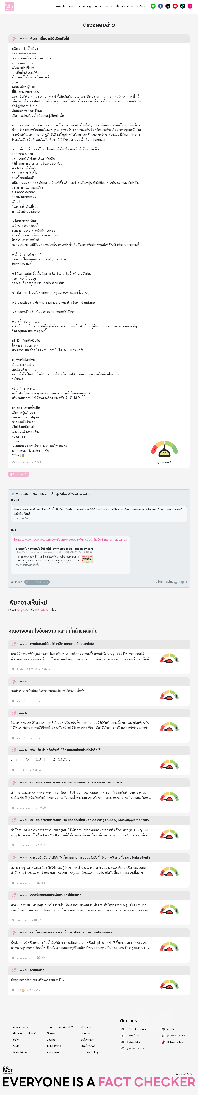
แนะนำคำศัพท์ (88, 1046)
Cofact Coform (175, 6)
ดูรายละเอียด (22, 518)
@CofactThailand (168, 6)
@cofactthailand (190, 6)
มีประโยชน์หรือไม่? (162, 582)
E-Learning (84, 7)
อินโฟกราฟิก (87, 1039)
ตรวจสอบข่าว (59, 7)
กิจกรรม (109, 7)
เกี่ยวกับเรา (127, 7)
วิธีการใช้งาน (20, 1052)
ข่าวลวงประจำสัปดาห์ (24, 1033)
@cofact (153, 6)
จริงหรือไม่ (86, 1027)
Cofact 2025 (7, 1070)
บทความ (98, 7)
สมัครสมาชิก (42, 609)
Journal (51, 1039)
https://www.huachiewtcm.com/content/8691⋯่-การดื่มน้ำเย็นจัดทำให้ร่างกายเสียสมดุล (70, 539)
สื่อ (117, 7)
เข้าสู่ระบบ (141, 6)
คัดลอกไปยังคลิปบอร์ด (37, 582)
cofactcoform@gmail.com (140, 1029)
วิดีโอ (16, 1039)
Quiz (72, 7)
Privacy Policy (89, 1052)
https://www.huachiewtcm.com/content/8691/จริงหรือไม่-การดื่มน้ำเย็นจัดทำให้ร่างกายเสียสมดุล (56, 552)
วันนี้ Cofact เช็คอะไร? (60, 1027)
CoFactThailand (182, 6)
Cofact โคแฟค (160, 6)
